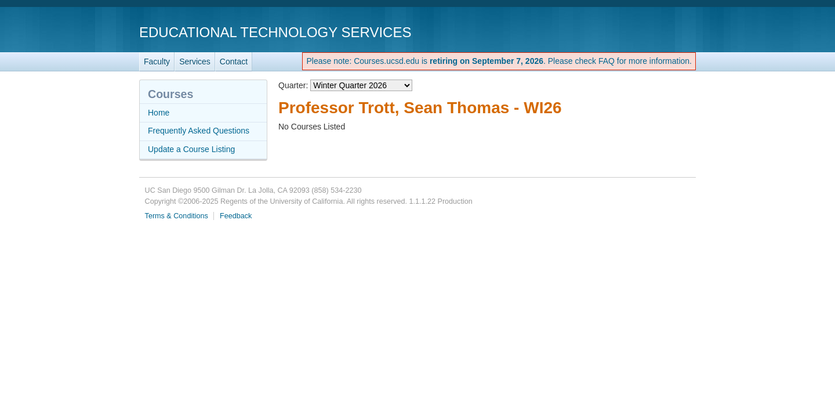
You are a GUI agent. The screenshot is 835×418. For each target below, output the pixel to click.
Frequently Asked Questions (198, 130)
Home (158, 112)
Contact (234, 61)
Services (194, 61)
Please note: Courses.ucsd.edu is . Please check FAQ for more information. (499, 61)
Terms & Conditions (176, 216)
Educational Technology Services (275, 32)
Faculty (157, 61)
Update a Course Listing (191, 149)
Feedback (236, 216)
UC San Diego (629, 32)
